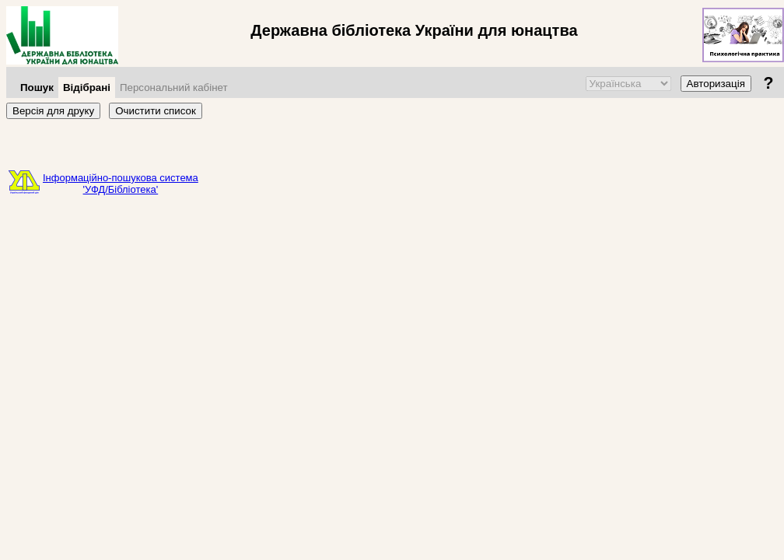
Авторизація (716, 83)
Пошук (37, 87)
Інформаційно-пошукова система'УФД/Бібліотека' (120, 183)
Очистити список (155, 111)
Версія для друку (53, 111)
